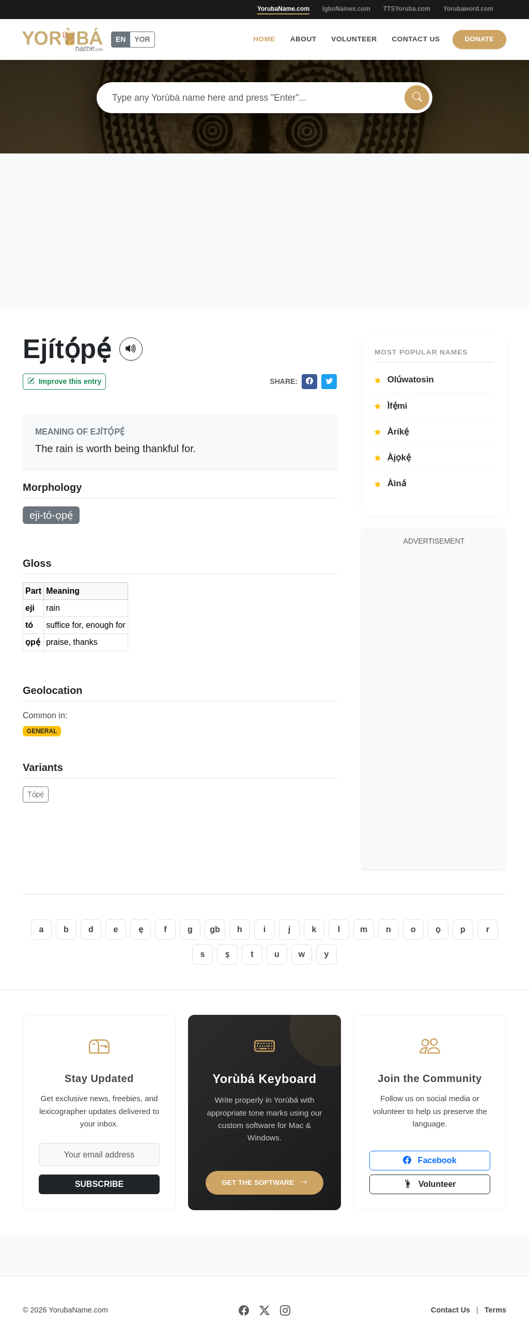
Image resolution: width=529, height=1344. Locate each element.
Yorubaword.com (468, 8)
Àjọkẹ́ (393, 457)
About (303, 39)
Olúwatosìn (404, 379)
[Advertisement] (264, 231)
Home (264, 39)
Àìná (390, 483)
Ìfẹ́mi (391, 406)
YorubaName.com (283, 8)
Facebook (429, 1160)
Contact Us (416, 39)
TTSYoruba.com (406, 8)
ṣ (227, 954)
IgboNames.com (346, 8)
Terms (495, 1310)
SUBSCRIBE (99, 1184)
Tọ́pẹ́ (35, 794)
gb (215, 929)
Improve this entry (64, 381)
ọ (438, 929)
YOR (142, 39)
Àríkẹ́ (392, 432)
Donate (479, 39)
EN (121, 39)
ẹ (140, 929)
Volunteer (354, 39)
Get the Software (264, 1182)
